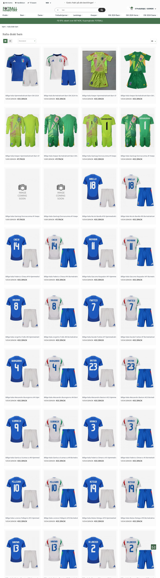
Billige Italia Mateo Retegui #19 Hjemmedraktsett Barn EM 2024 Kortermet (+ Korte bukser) (99, 518)
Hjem (4, 27)
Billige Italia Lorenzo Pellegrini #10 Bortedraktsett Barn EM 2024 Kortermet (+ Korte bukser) (61, 518)
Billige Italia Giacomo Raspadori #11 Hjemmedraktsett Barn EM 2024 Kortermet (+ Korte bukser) (99, 276)
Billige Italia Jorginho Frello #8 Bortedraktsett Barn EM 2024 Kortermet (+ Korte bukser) (61, 337)
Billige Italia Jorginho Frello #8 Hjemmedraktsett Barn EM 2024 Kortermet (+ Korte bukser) (22, 337)
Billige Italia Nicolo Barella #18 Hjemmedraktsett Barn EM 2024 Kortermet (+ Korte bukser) (99, 216)
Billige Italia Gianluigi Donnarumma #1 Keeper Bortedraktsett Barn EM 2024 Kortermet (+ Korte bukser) (138, 156)
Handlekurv (21, 3)
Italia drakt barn (12, 27)
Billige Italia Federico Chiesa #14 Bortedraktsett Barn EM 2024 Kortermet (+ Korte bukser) (61, 276)
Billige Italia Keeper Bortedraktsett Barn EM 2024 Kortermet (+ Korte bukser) (138, 95)
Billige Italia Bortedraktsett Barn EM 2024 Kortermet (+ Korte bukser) (61, 95)
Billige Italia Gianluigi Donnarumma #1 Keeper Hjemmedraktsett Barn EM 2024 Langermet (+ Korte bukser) (22, 216)
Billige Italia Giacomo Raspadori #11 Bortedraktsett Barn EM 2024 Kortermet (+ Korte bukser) (138, 276)
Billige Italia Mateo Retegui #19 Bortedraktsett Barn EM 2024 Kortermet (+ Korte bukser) (138, 518)
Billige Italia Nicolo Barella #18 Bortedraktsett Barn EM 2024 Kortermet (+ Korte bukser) (138, 216)
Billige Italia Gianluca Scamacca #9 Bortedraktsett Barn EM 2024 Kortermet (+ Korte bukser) (61, 457)
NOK (47, 3)
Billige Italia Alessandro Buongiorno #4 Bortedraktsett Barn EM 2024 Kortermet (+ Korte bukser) (61, 397)
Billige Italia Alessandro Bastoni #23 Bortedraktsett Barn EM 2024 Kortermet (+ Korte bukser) (138, 397)
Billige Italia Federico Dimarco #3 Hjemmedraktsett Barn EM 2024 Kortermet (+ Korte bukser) (99, 457)
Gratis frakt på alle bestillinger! (80, 2)
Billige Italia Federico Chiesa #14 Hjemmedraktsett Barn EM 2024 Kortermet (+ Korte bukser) (22, 276)
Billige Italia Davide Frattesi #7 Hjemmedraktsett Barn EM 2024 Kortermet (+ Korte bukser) (99, 337)
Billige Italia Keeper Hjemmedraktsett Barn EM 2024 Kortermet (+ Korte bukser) (99, 95)
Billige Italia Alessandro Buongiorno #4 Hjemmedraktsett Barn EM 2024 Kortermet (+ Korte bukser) (22, 397)
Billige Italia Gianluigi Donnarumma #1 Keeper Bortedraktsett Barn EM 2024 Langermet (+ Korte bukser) (61, 216)
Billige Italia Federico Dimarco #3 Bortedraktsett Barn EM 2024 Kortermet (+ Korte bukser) (138, 457)
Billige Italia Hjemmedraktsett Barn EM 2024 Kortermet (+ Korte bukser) (22, 95)
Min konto (8, 3)
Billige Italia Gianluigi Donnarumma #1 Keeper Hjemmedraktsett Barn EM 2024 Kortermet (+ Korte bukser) (99, 156)
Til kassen (33, 3)
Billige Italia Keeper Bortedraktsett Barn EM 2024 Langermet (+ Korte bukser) (61, 156)
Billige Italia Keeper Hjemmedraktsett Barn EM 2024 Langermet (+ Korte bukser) (22, 156)
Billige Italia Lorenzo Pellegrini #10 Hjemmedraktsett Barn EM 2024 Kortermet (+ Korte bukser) (22, 518)
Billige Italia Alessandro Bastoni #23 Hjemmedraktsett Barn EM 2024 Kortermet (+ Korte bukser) (99, 397)
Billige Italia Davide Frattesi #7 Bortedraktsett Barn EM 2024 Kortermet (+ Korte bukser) (138, 337)
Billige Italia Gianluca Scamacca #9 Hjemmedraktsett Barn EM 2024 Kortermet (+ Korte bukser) (22, 457)
